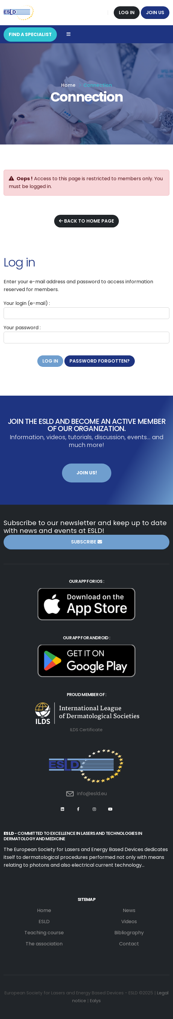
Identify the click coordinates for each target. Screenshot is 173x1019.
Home (68, 85)
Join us (155, 12)
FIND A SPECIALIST (30, 34)
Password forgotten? (100, 361)
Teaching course (44, 932)
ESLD (44, 921)
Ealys (95, 1001)
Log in (126, 12)
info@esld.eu (92, 793)
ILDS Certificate (86, 730)
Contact (129, 943)
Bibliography (129, 932)
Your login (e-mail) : (27, 303)
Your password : (22, 327)
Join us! (86, 473)
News (129, 910)
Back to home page (86, 221)
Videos (129, 921)
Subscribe (86, 542)
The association (44, 943)
